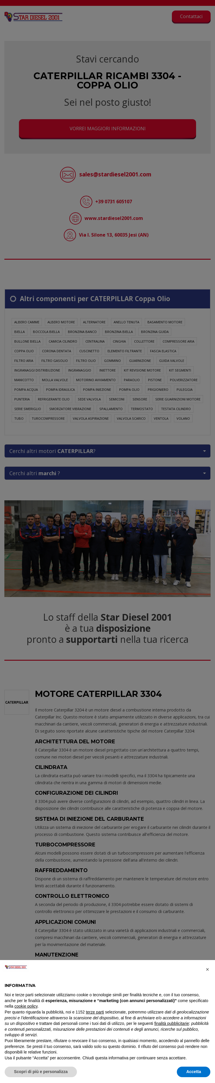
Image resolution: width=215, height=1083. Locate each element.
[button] (207, 969)
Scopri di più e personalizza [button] (41, 1071)
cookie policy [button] (25, 1006)
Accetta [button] (193, 1071)
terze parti (95, 1012)
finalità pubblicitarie (171, 1023)
